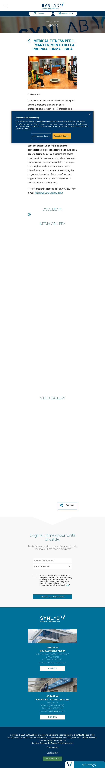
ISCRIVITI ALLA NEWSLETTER (52, 597)
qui (67, 585)
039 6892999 (58, 708)
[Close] (90, 114)
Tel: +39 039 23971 (66, 14)
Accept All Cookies (61, 136)
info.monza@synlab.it (57, 663)
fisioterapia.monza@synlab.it (49, 193)
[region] (52, 127)
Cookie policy (52, 753)
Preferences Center (52, 759)
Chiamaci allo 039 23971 (52, 660)
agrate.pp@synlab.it (57, 711)
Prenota (41, 14)
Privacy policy (52, 747)
